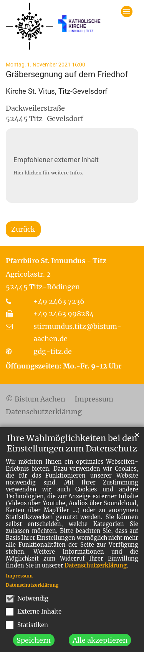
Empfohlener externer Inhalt (56, 160)
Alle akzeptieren (100, 643)
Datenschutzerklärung (96, 569)
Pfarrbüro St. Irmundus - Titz (56, 260)
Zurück (23, 229)
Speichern (34, 643)
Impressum (19, 579)
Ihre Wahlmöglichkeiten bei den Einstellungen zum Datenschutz (72, 446)
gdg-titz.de (52, 351)
